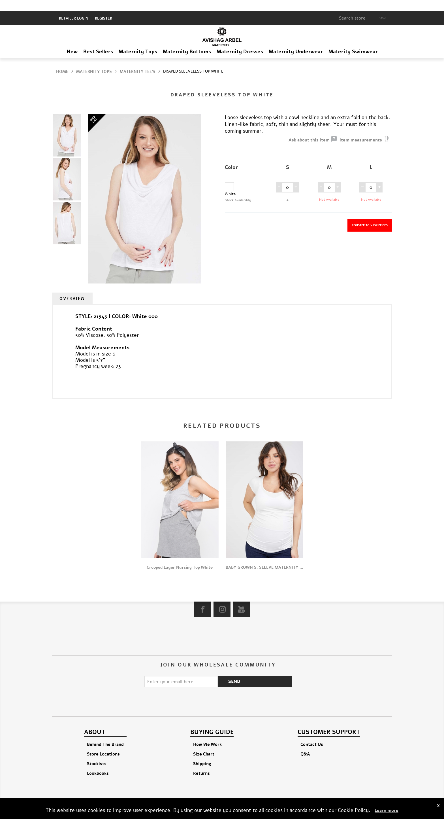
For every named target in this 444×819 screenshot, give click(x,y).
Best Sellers (98, 40)
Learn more (386, 810)
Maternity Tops (138, 40)
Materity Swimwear (353, 40)
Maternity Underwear (296, 40)
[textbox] (356, 7)
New (72, 40)
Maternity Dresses (240, 40)
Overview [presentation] (72, 287)
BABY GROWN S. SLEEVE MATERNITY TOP (264, 556)
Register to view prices (370, 214)
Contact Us (311, 733)
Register (103, 7)
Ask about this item (309, 129)
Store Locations (103, 743)
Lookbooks (98, 762)
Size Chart (203, 743)
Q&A (305, 743)
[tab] (72, 287)
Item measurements (361, 129)
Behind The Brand (105, 733)
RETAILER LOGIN (73, 7)
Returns (201, 762)
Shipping (202, 752)
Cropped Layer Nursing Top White (180, 556)
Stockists (96, 752)
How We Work (207, 733)
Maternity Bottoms (187, 40)
